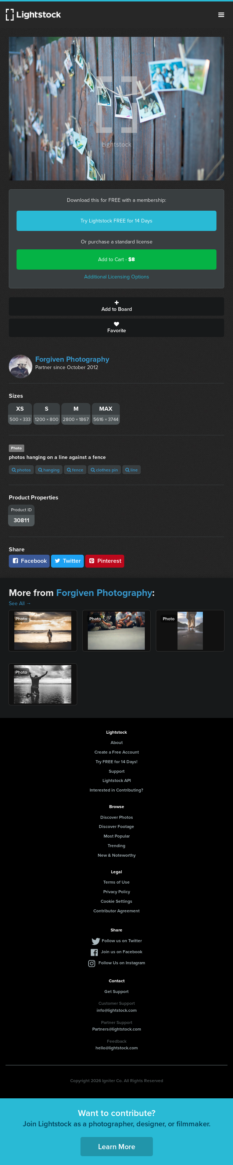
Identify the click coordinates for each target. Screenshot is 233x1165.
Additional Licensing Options (116, 277)
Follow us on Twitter (122, 940)
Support (117, 771)
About (117, 742)
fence (75, 470)
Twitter (67, 561)
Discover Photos (116, 817)
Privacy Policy (116, 891)
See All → (20, 603)
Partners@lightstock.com (116, 1029)
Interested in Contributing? (116, 790)
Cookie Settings (116, 901)
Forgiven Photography (72, 359)
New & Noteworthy (117, 855)
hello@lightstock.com (117, 1048)
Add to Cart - (116, 259)
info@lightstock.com (117, 1010)
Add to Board (116, 306)
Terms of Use (116, 882)
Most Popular (117, 836)
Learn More (116, 1146)
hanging (49, 470)
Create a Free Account (116, 752)
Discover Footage (116, 826)
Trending (116, 845)
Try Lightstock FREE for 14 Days (116, 221)
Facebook (29, 561)
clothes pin (104, 470)
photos (21, 470)
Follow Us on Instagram (121, 962)
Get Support (116, 991)
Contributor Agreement (116, 911)
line (131, 470)
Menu (221, 15)
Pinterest (104, 561)
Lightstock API (117, 780)
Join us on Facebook (121, 951)
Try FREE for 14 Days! (116, 761)
